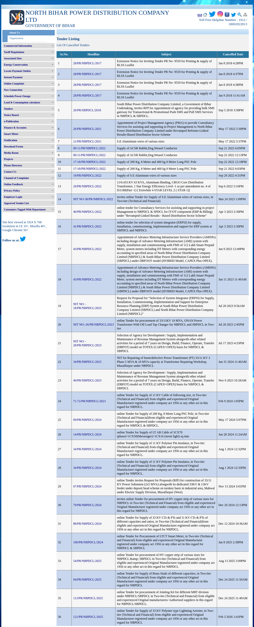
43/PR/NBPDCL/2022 (87, 249)
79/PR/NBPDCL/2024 (87, 505)
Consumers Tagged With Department (25, 209)
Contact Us (10, 171)
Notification (10, 140)
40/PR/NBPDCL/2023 (87, 380)
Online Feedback (13, 184)
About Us (14, 32)
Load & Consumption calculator (22, 102)
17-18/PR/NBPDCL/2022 (89, 162)
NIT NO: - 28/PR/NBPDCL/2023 (87, 343)
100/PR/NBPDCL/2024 (88, 542)
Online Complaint (14, 83)
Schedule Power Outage (17, 96)
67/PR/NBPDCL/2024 (87, 486)
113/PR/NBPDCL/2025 (88, 598)
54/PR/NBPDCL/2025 (87, 561)
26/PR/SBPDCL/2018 (87, 110)
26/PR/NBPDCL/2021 (87, 129)
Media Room (11, 152)
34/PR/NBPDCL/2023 (87, 362)
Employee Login (13, 196)
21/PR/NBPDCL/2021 (87, 141)
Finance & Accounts (15, 127)
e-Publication (11, 121)
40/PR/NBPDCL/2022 (87, 212)
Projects (8, 159)
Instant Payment (13, 77)
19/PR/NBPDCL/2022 (87, 175)
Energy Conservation (16, 64)
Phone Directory (13, 165)
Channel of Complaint (16, 178)
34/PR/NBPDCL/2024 (87, 449)
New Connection (13, 89)
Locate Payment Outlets (17, 71)
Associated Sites (13, 58)
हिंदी (199, 16)
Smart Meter (11, 133)
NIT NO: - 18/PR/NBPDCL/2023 (87, 306)
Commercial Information (18, 45)
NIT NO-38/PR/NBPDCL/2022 (93, 199)
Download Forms (13, 146)
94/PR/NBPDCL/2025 (87, 579)
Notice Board (11, 115)
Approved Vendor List (16, 203)
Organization (16, 38)
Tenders (8, 108)
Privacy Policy (12, 190)
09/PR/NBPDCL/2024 (87, 420)
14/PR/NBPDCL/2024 (87, 434)
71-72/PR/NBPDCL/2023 (89, 401)
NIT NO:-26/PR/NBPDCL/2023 (93, 324)
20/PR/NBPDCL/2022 (87, 186)
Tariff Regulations (14, 52)
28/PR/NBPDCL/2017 (87, 63)
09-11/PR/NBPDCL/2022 (89, 148)
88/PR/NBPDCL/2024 (87, 523)
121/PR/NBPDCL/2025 (88, 617)
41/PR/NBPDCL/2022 (87, 226)
